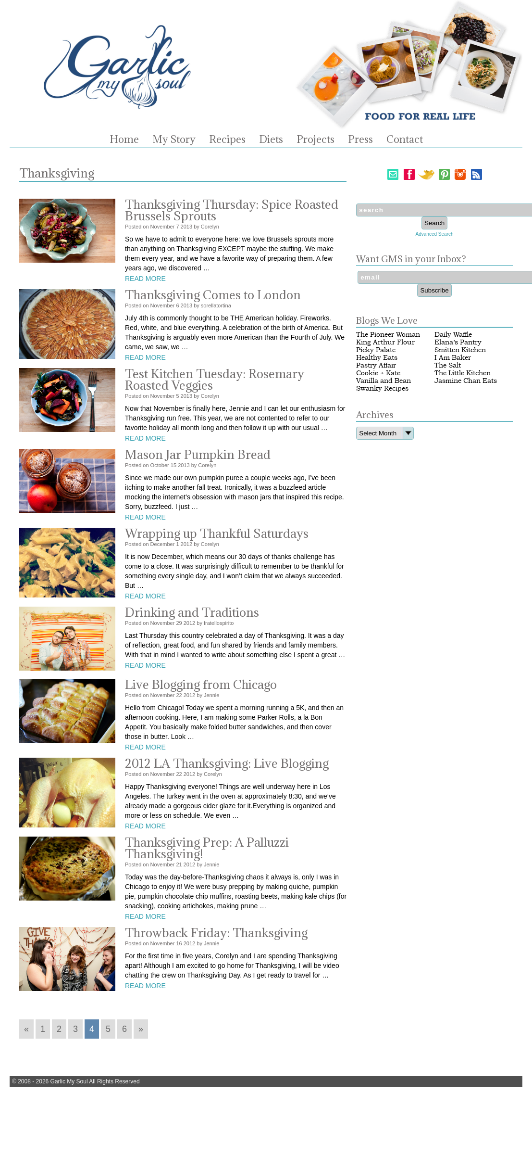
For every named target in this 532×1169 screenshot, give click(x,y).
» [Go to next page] (140, 1029)
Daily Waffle (453, 334)
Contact (404, 139)
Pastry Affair (376, 365)
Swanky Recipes (382, 388)
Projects (315, 139)
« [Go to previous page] (26, 1029)
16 (179, 943)
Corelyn (210, 226)
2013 (186, 226)
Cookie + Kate (378, 373)
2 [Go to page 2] (59, 1029)
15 (173, 465)
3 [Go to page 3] (75, 1029)
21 (179, 864)
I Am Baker (452, 358)
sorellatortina (216, 305)
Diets (271, 139)
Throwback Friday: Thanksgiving (216, 932)
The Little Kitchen (462, 373)
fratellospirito (219, 623)
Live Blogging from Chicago (201, 684)
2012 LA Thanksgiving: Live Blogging (227, 763)
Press (360, 139)
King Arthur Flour (385, 342)
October (159, 465)
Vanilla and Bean (383, 381)
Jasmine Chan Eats (465, 381)
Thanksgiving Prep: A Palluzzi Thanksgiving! (207, 848)
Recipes (227, 139)
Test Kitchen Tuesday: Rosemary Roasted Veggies (214, 379)
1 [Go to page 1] (42, 1029)
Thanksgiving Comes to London (213, 295)
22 (179, 695)
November (162, 226)
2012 (186, 544)
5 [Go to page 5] (108, 1029)
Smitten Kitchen (460, 350)
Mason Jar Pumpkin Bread (198, 454)
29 (179, 623)
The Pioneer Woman (388, 334)
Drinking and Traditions (192, 612)
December (162, 544)
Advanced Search (435, 234)
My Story (174, 139)
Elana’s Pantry (458, 342)
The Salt (447, 365)
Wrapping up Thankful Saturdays (217, 533)
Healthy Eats (376, 358)
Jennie (211, 695)
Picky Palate (376, 350)
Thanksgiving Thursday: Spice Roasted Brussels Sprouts (231, 210)
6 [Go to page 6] (124, 1029)
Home (124, 139)
